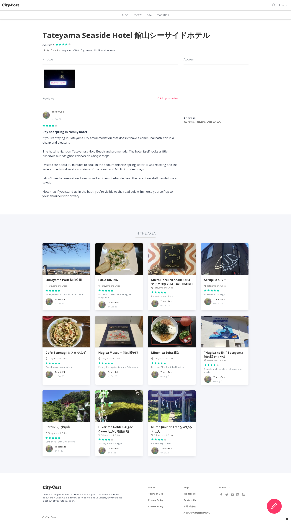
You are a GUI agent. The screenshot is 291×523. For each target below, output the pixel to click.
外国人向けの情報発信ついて (197, 512)
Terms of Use (155, 493)
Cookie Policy (155, 506)
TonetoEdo (58, 111)
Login (283, 5)
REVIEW (137, 15)
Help (186, 487)
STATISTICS (163, 15)
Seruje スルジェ (215, 280)
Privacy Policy (155, 500)
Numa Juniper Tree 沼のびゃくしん (171, 429)
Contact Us (190, 500)
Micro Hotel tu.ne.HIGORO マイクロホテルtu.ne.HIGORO (172, 282)
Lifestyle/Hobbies (51, 50)
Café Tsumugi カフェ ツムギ (65, 353)
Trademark (190, 493)
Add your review (167, 98)
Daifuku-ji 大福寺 (57, 427)
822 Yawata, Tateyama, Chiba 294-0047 (202, 121)
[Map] (216, 91)
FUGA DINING (108, 280)
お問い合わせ (190, 506)
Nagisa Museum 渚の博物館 (118, 353)
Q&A (149, 15)
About (151, 487)
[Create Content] (274, 506)
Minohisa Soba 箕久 (165, 353)
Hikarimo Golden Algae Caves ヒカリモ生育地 (115, 429)
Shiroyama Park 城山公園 (63, 280)
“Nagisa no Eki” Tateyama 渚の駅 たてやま (223, 355)
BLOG (125, 15)
